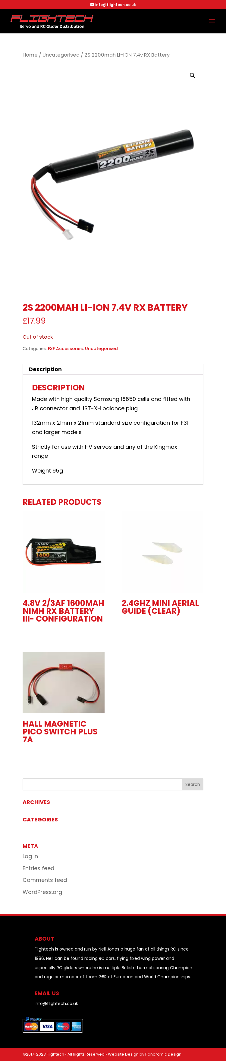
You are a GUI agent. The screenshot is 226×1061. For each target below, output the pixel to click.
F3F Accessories (65, 349)
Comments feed (45, 880)
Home (30, 54)
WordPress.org (42, 892)
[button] (192, 75)
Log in (30, 856)
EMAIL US (47, 993)
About (44, 938)
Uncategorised (61, 54)
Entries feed (38, 868)
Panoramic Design (163, 1054)
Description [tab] (45, 369)
